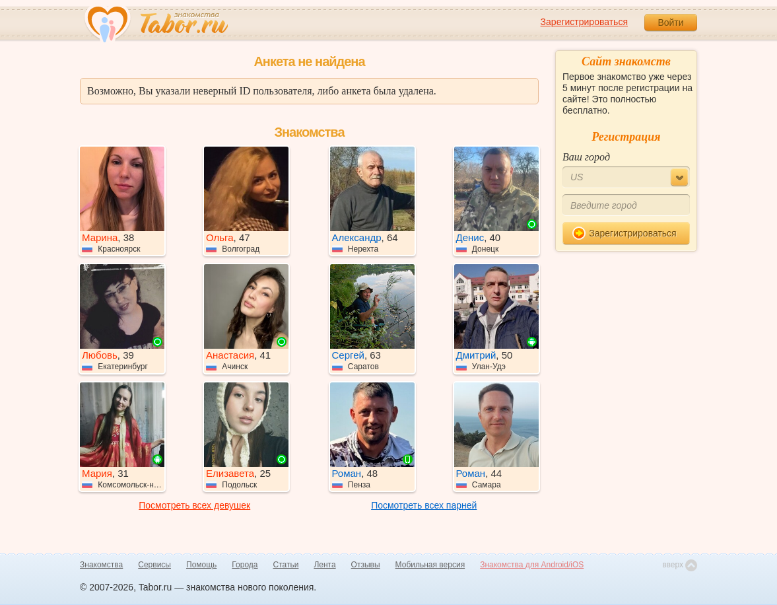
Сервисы (154, 564)
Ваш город (586, 156)
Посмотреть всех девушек (194, 505)
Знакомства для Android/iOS (532, 564)
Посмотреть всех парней (424, 505)
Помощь (201, 564)
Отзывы (365, 564)
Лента (324, 564)
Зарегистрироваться (584, 22)
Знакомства (101, 564)
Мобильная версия (430, 564)
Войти (670, 22)
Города (244, 564)
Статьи (286, 564)
